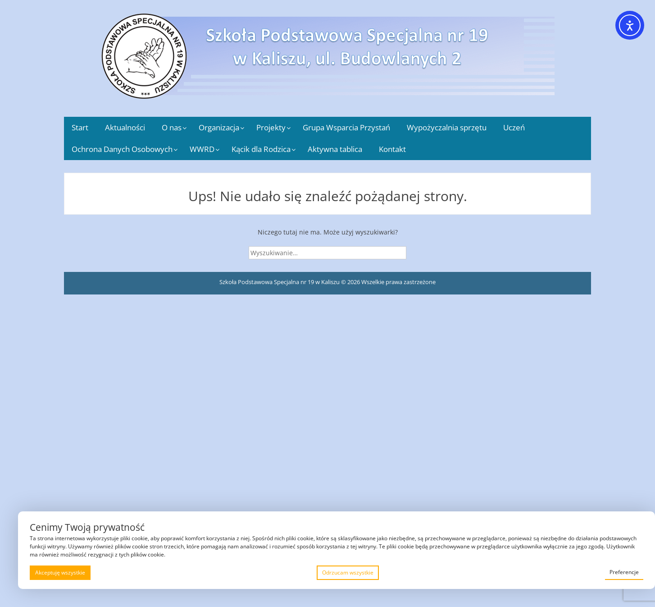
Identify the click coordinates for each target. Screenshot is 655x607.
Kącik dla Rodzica (261, 149)
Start (80, 127)
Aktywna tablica (335, 149)
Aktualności (125, 127)
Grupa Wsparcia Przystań (346, 127)
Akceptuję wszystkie (60, 572)
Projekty (271, 127)
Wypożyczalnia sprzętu (447, 127)
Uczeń (514, 127)
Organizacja (219, 127)
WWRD (202, 149)
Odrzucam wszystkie (347, 572)
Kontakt (392, 149)
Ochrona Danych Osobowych (122, 149)
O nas (172, 127)
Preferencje (624, 572)
